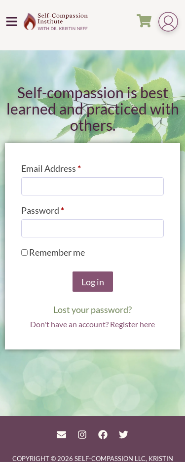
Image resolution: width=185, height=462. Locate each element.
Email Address (68, 166)
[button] (11, 21)
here (147, 324)
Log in (92, 281)
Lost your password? (92, 309)
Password (60, 208)
